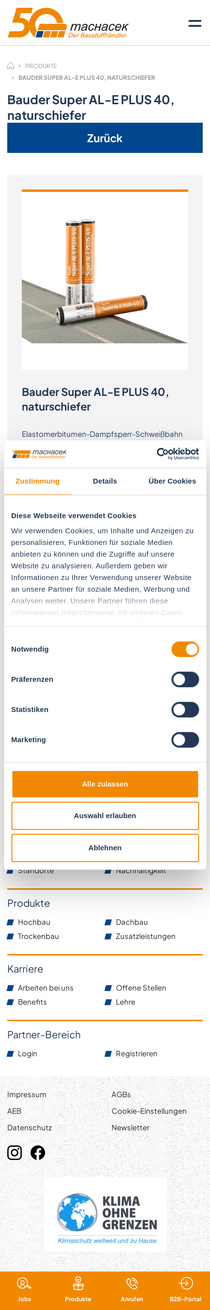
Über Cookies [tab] (172, 481)
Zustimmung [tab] (38, 481)
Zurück (105, 138)
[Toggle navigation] (195, 23)
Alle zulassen (105, 784)
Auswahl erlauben (105, 815)
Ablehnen (104, 847)
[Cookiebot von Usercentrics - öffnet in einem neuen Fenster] (156, 454)
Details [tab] (105, 481)
